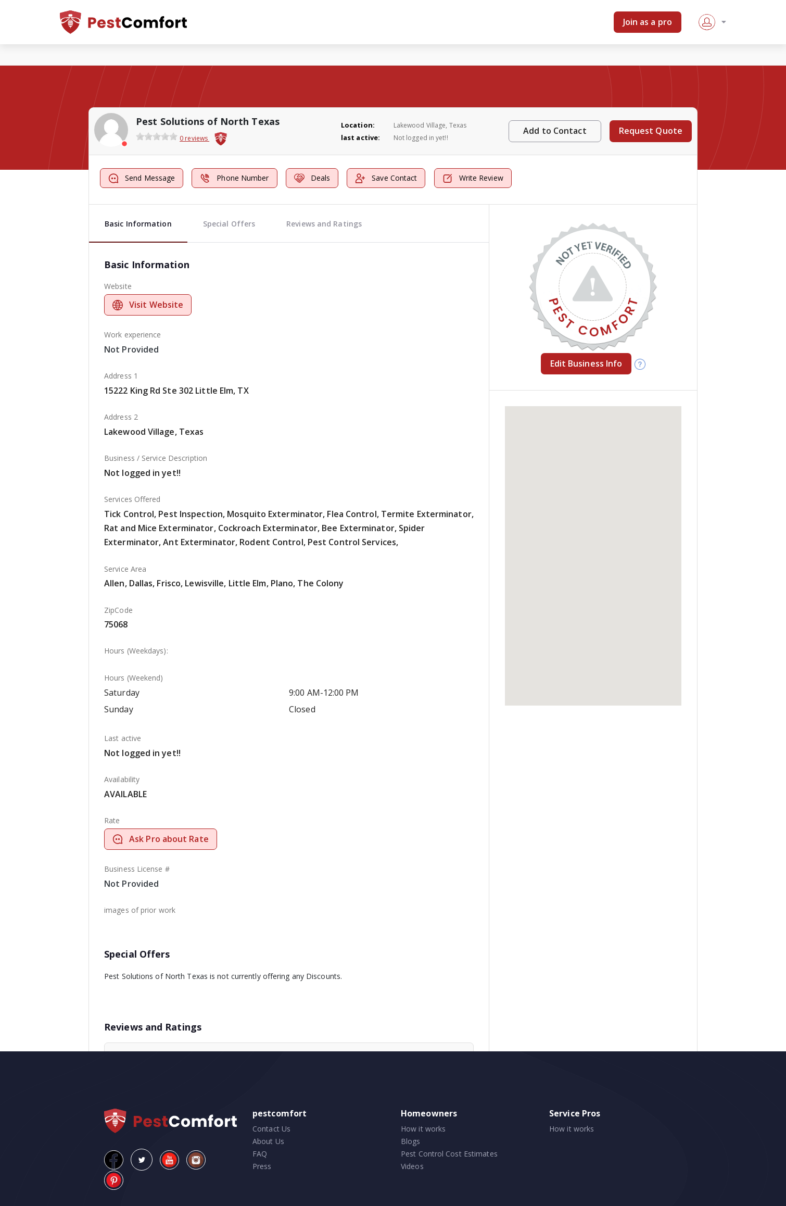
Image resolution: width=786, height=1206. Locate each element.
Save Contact (386, 178)
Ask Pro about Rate (160, 839)
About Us (268, 1141)
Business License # (137, 869)
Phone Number (234, 178)
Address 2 (121, 417)
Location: (358, 125)
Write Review (472, 178)
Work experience (132, 335)
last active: (360, 137)
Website (118, 286)
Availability (122, 779)
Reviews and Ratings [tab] (324, 224)
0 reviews (194, 138)
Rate (112, 820)
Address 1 (121, 376)
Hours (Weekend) (133, 678)
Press (262, 1166)
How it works (423, 1129)
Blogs (411, 1141)
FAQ (259, 1154)
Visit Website (147, 304)
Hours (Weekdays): (136, 651)
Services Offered (132, 499)
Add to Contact (554, 130)
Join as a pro (647, 22)
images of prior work (139, 910)
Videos (412, 1166)
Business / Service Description (155, 458)
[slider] (157, 136)
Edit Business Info (586, 363)
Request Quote (650, 130)
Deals (312, 178)
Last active (122, 738)
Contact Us (271, 1129)
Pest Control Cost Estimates (449, 1154)
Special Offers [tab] (229, 224)
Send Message (141, 178)
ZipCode (118, 610)
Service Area (125, 569)
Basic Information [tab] (138, 224)
